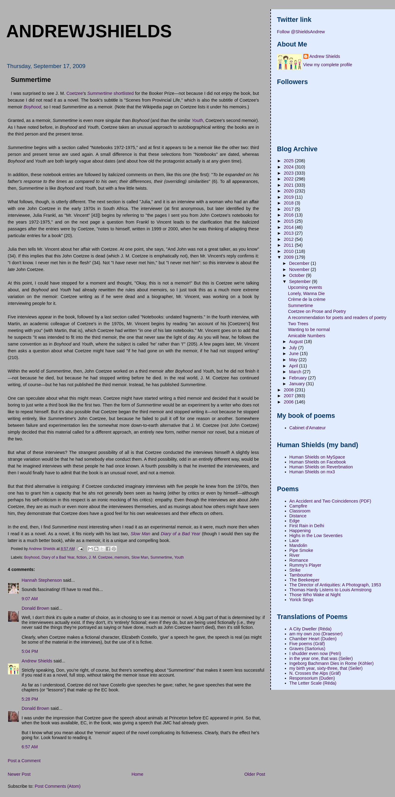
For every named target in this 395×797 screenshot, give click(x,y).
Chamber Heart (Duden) (313, 638)
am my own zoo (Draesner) (316, 633)
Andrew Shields (37, 660)
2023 (289, 173)
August (296, 341)
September (300, 281)
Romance (298, 560)
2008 (289, 389)
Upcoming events (305, 287)
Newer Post (19, 774)
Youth (179, 557)
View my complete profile (327, 64)
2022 (289, 178)
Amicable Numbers (306, 335)
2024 (289, 166)
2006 (289, 401)
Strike (295, 570)
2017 (289, 209)
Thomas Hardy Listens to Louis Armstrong (330, 589)
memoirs (121, 557)
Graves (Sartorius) (307, 648)
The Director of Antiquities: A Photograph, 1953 (335, 584)
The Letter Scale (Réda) (313, 683)
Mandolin (298, 545)
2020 (289, 190)
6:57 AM (30, 746)
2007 (289, 395)
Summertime (161, 557)
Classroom (299, 510)
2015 (289, 221)
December (300, 263)
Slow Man (139, 557)
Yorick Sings (301, 599)
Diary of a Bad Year (58, 557)
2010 (289, 251)
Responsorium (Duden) (312, 678)
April (294, 365)
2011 (289, 245)
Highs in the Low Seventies (316, 535)
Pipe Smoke (301, 550)
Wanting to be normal (309, 329)
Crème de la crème (307, 299)
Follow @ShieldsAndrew (301, 31)
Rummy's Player (305, 565)
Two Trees (298, 323)
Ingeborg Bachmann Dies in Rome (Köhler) (331, 663)
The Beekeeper (304, 579)
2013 (289, 233)
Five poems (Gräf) (307, 643)
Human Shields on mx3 (312, 471)
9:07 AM (30, 598)
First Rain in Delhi (306, 525)
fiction (82, 557)
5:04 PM (30, 651)
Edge (294, 520)
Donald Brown (35, 608)
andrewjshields (89, 31)
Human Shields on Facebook (317, 461)
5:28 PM (30, 699)
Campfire (298, 506)
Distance (298, 515)
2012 (289, 239)
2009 (289, 257)
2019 (289, 197)
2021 (289, 185)
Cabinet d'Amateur (307, 427)
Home (137, 774)
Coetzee (74, 93)
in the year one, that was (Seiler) (321, 658)
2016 (289, 214)
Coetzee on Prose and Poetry (317, 311)
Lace (294, 540)
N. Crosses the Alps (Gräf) (315, 673)
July (293, 347)
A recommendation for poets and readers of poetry (337, 317)
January (297, 383)
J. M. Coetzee (100, 557)
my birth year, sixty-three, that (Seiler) (326, 668)
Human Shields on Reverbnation (321, 466)
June (294, 353)
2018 (289, 202)
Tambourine (301, 574)
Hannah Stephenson (42, 580)
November (300, 269)
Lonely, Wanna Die (306, 293)
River (294, 555)
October (297, 275)
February (298, 377)
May (294, 359)
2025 (289, 160)
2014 (289, 227)
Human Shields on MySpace (317, 457)
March (296, 371)
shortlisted (124, 93)
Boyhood (32, 557)
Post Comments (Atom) (58, 786)
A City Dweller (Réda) (310, 628)
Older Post (254, 774)
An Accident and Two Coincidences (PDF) (330, 501)
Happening (300, 530)
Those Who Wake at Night (315, 594)
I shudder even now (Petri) (315, 653)
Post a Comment (24, 760)
